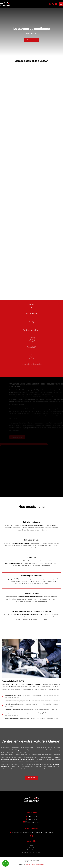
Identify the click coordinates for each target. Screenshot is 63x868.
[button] (50, 4)
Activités (31, 847)
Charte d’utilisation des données (31, 852)
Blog (31, 845)
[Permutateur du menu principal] (61, 4)
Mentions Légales (32, 850)
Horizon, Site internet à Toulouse (35, 864)
